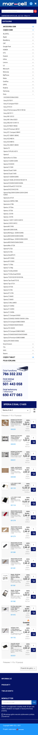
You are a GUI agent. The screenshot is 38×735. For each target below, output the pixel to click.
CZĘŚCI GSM (8, 30)
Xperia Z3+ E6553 (9, 328)
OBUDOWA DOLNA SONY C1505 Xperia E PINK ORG (16, 512)
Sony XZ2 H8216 (9, 138)
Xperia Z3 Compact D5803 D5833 (14, 322)
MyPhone (6, 75)
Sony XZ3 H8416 (9, 142)
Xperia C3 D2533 (9, 164)
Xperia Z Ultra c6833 (10, 303)
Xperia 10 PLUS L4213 (11, 151)
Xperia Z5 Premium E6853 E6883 (14, 337)
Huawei (5, 56)
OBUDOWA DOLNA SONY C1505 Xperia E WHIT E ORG (16, 528)
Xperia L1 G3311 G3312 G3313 (13, 220)
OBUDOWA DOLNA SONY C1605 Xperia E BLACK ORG (16, 544)
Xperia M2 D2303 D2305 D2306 (13, 236)
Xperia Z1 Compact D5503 (12, 315)
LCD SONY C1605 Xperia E (16, 498)
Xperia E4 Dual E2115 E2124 (12, 186)
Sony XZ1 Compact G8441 (12, 132)
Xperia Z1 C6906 (9, 312)
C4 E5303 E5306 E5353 (11, 97)
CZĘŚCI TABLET (9, 357)
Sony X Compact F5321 (11, 104)
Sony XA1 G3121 (9, 116)
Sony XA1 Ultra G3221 (11, 119)
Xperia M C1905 (9, 226)
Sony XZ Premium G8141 (12, 129)
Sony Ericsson (7, 344)
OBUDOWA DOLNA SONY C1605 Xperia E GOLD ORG (16, 560)
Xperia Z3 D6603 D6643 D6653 (13, 325)
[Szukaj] (17, 11)
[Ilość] (33, 422)
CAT (4, 43)
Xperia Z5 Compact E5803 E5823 (14, 331)
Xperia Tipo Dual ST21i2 (11, 280)
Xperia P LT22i (8, 249)
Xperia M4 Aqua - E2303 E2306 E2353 (16, 239)
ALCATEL (6, 34)
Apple (5, 37)
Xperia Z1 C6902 (9, 306)
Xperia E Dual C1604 (10, 170)
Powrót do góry (28, 668)
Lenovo (5, 62)
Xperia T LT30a (8, 264)
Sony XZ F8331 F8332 (10, 126)
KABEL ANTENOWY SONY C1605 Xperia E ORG (16, 469)
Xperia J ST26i (8, 210)
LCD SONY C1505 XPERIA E (16, 484)
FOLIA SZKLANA (9, 361)
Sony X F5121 (8, 107)
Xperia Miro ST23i (9, 245)
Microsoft (6, 69)
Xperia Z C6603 (8, 299)
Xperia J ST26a (8, 207)
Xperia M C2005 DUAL (11, 229)
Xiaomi (5, 353)
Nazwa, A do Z (16, 410)
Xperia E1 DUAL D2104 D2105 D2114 (15, 180)
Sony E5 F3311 (8, 100)
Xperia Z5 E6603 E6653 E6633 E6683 (15, 334)
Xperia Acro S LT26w (10, 158)
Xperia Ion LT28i (9, 204)
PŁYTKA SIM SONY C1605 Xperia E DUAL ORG (16, 608)
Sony (4, 94)
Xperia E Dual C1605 (10, 173)
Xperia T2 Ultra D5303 (11, 271)
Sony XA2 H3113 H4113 (11, 123)
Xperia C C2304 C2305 (11, 161)
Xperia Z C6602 (8, 296)
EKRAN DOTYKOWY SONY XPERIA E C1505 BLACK (16, 437)
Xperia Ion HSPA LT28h (11, 201)
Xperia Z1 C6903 (9, 309)
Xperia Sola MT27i (9, 255)
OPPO (5, 84)
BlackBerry (6, 40)
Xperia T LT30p (8, 268)
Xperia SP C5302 (9, 258)
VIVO (4, 350)
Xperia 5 (6, 154)
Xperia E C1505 (8, 167)
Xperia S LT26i (8, 252)
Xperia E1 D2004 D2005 (11, 177)
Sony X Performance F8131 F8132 (14, 110)
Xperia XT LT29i (8, 293)
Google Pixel (7, 46)
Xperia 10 (7, 148)
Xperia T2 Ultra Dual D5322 (12, 274)
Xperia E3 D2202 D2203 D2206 (13, 183)
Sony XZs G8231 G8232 (11, 145)
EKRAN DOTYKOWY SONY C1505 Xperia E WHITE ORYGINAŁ (16, 421)
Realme (5, 88)
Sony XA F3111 (8, 113)
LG (4, 65)
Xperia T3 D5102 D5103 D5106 (13, 277)
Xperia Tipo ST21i (9, 283)
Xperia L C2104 (8, 214)
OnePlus (5, 81)
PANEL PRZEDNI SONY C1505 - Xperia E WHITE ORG (15, 577)
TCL (4, 347)
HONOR (5, 50)
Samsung (6, 91)
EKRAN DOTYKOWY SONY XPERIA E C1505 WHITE (16, 453)
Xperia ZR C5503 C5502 (11, 341)
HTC (4, 53)
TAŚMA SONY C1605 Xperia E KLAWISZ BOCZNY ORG (16, 630)
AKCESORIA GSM (9, 27)
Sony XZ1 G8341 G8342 (11, 135)
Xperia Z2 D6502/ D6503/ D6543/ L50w (16, 318)
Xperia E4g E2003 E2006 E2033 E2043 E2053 (16, 194)
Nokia (5, 78)
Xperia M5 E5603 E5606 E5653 (13, 242)
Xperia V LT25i (8, 290)
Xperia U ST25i (8, 287)
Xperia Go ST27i (9, 198)
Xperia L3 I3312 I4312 (10, 223)
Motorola (6, 72)
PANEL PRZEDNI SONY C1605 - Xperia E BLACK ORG (15, 593)
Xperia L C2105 (8, 217)
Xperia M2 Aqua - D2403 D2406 (14, 233)
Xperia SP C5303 (9, 261)
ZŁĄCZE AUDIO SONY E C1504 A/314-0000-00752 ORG (16, 646)
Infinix (5, 59)
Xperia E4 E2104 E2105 (11, 189)
